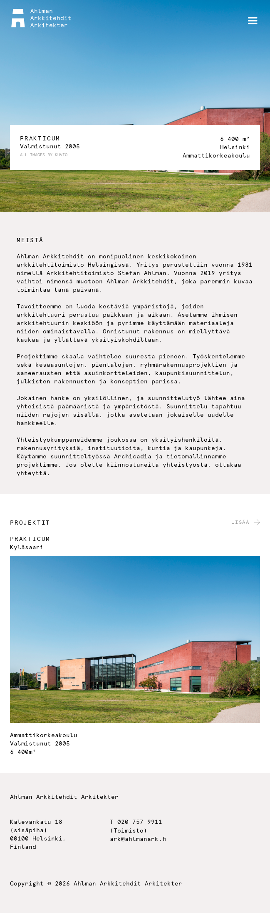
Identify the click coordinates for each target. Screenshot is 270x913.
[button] (252, 20)
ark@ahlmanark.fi (138, 839)
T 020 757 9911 (136, 822)
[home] (41, 18)
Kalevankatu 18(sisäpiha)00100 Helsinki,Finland (38, 834)
